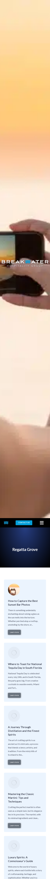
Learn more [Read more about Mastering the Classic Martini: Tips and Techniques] (14, 825)
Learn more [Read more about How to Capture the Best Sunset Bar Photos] (14, 632)
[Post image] (14, 590)
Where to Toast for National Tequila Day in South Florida (25, 665)
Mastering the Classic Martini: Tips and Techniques (21, 797)
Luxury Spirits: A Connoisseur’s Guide (20, 859)
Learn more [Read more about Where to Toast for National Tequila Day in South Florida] (14, 695)
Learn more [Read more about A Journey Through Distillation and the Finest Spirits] (14, 762)
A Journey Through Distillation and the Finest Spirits (23, 730)
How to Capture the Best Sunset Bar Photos (23, 602)
